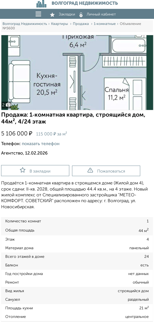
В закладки (35, 170)
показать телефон (41, 144)
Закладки (62, 14)
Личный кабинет (97, 14)
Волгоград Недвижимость (24, 24)
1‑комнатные (105, 24)
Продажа (81, 24)
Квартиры (60, 24)
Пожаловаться (106, 170)
